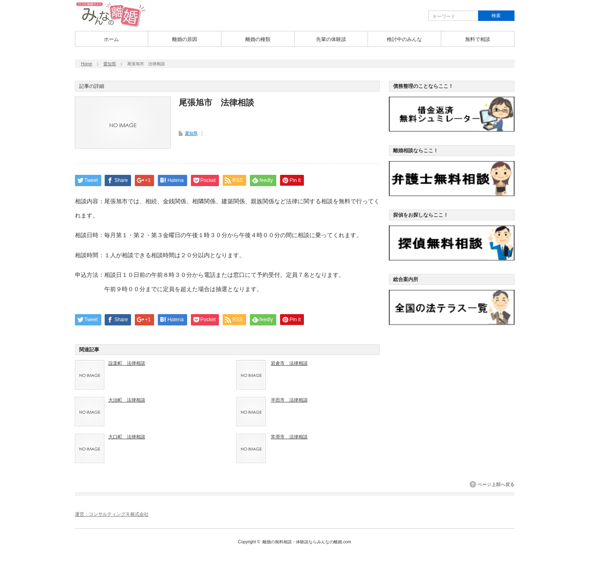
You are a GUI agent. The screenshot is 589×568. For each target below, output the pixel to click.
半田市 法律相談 (289, 399)
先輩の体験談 (331, 39)
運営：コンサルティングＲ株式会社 (112, 514)
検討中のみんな (404, 39)
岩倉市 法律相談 (289, 363)
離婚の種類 (257, 39)
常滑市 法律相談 (289, 436)
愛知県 (109, 63)
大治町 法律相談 (126, 399)
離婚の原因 (184, 39)
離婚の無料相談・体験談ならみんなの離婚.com (306, 542)
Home (87, 63)
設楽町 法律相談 (126, 363)
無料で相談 (477, 39)
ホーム (111, 39)
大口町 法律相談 (126, 436)
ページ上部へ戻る (496, 484)
